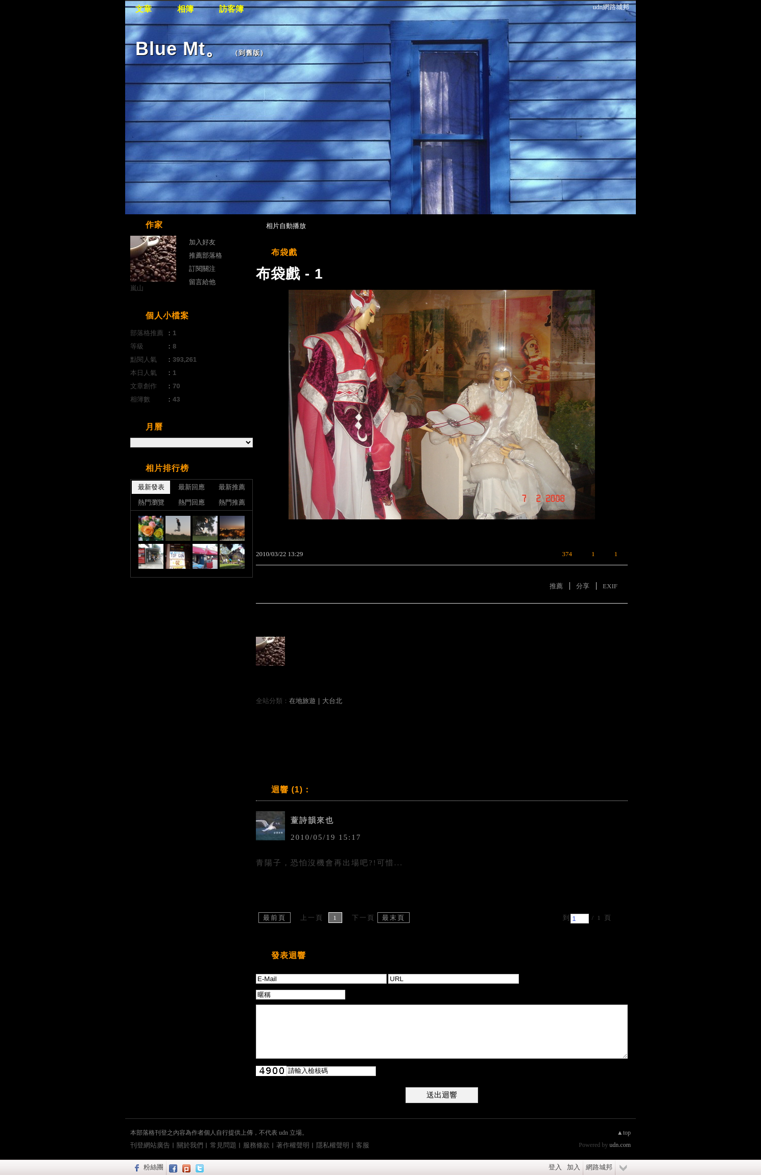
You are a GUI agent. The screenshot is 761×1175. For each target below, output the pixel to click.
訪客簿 (231, 9)
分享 (582, 586)
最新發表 (151, 487)
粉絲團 (153, 1167)
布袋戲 (284, 252)
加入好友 (202, 242)
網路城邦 (599, 1167)
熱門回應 (191, 502)
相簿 (185, 9)
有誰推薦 (272, 618)
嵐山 (137, 288)
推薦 (556, 586)
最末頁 (393, 917)
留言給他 (202, 282)
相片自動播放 (286, 226)
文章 (143, 9)
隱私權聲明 (332, 1145)
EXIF (610, 586)
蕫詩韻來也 (312, 820)
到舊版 (249, 53)
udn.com (620, 1144)
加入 (573, 1167)
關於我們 (190, 1145)
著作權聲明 (293, 1145)
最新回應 (191, 487)
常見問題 (223, 1145)
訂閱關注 (202, 268)
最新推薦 (232, 487)
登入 (555, 1167)
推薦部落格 (205, 255)
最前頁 (274, 917)
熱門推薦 (232, 502)
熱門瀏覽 (151, 502)
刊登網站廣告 (150, 1145)
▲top (624, 1132)
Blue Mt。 (179, 48)
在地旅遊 (302, 701)
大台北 (332, 701)
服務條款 (256, 1145)
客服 (362, 1145)
